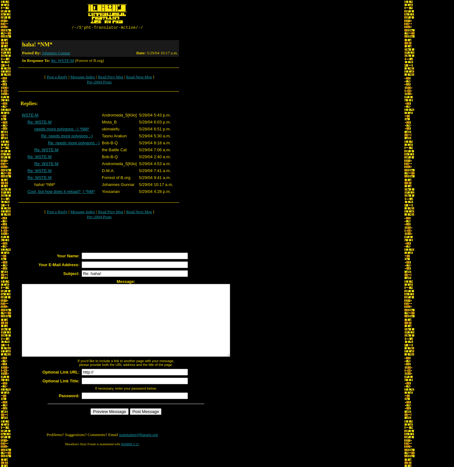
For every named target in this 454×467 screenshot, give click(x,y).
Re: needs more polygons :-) (67, 137)
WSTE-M (30, 116)
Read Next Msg (139, 77)
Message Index (82, 77)
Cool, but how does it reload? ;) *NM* (61, 192)
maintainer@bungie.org (138, 449)
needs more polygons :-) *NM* (61, 130)
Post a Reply (57, 77)
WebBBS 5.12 (130, 459)
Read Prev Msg (110, 77)
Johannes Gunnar (56, 53)
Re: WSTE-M (62, 61)
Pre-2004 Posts (99, 83)
